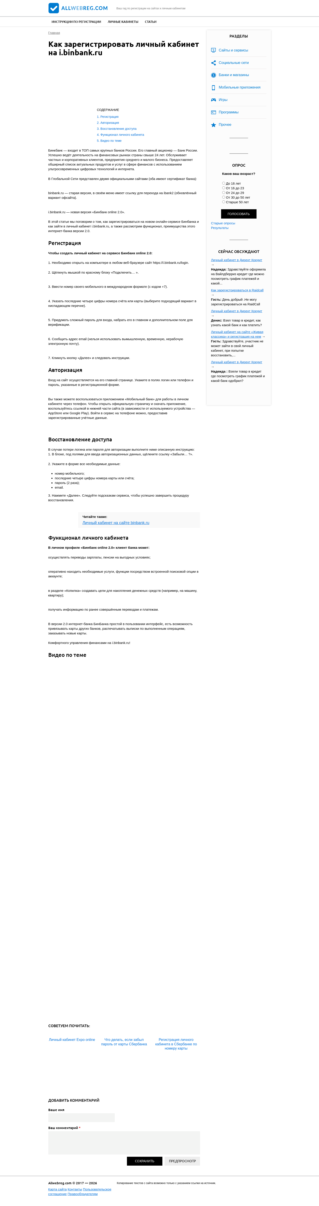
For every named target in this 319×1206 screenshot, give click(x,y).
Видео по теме (111, 140)
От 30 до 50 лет (238, 197)
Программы (229, 112)
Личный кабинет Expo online (72, 1040)
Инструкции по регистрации (76, 22)
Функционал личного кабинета (122, 134)
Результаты (220, 228)
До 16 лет (233, 183)
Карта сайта (57, 1189)
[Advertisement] (119, 83)
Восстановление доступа (118, 128)
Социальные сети (234, 63)
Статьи (150, 22)
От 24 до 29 (235, 193)
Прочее (225, 124)
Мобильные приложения (240, 87)
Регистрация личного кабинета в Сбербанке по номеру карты (176, 1044)
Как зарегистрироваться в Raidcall (237, 290)
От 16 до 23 (235, 188)
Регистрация (109, 116)
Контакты (75, 1189)
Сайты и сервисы (233, 50)
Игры (223, 100)
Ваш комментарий (64, 1128)
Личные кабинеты (123, 22)
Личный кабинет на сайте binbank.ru (116, 523)
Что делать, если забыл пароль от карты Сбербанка (124, 1042)
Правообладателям (82, 1194)
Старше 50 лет (237, 202)
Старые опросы (223, 223)
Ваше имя (56, 1110)
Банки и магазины (234, 75)
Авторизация (109, 122)
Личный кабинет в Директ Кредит (236, 260)
